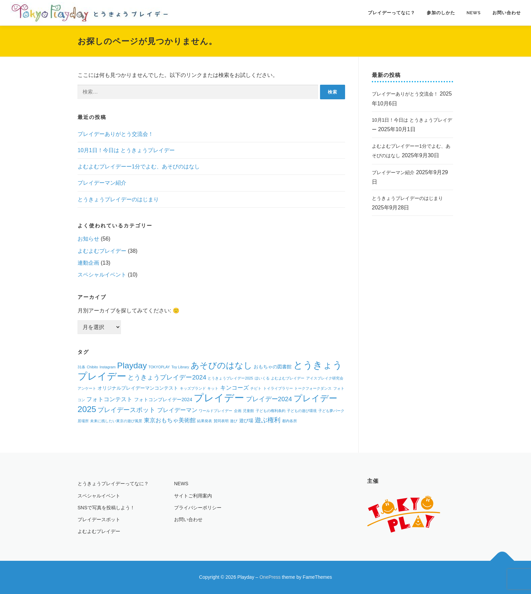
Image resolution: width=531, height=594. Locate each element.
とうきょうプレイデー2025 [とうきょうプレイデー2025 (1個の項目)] (230, 378)
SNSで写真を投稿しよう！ (106, 507)
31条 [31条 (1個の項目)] (81, 367)
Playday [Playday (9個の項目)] (132, 365)
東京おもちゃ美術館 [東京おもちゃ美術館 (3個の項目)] (170, 420)
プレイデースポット (99, 519)
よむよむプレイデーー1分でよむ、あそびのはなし (139, 166)
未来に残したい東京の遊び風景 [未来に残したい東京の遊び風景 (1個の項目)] (116, 421)
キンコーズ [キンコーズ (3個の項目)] (234, 388)
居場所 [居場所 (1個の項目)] (83, 421)
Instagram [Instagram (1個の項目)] (107, 367)
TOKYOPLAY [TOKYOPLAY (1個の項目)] (159, 367)
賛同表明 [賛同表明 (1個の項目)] (221, 421)
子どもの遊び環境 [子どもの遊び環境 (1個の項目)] (302, 411)
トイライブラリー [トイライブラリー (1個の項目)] (278, 388)
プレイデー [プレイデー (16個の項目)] (219, 397)
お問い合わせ (506, 12)
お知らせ (88, 239)
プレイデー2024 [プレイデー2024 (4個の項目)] (269, 399)
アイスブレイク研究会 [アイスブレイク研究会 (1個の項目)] (324, 378)
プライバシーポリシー (197, 507)
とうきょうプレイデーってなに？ (113, 483)
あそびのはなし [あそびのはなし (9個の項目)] (221, 365)
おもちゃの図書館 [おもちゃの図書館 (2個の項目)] (273, 366)
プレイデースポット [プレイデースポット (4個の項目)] (126, 409)
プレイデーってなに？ (391, 12)
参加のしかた (441, 12)
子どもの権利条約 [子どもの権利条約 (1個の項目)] (270, 411)
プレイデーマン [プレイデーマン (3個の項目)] (177, 410)
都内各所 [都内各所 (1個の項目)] (289, 421)
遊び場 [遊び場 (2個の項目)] (246, 420)
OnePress (269, 577)
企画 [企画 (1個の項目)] (237, 411)
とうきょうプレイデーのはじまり (118, 199)
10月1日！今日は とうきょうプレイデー (126, 150)
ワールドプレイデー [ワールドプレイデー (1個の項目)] (215, 411)
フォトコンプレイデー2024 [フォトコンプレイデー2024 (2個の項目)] (163, 399)
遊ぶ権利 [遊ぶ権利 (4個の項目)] (267, 420)
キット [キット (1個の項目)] (212, 388)
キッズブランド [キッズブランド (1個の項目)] (193, 388)
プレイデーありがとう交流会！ (115, 134)
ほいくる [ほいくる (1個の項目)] (262, 378)
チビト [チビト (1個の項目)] (255, 388)
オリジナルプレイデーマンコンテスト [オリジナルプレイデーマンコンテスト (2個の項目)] (138, 388)
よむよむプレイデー (102, 251)
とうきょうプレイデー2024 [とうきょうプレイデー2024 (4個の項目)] (167, 377)
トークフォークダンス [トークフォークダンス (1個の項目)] (313, 388)
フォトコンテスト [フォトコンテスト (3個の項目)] (109, 399)
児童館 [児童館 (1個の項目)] (248, 411)
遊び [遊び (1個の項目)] (233, 421)
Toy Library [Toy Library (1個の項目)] (180, 367)
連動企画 (88, 263)
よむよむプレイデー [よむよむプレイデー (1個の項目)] (287, 378)
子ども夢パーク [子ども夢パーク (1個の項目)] (331, 411)
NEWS (474, 12)
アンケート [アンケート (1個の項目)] (87, 388)
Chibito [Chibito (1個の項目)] (92, 367)
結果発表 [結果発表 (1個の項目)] (204, 421)
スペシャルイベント (102, 275)
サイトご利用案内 (193, 495)
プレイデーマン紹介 (102, 183)
